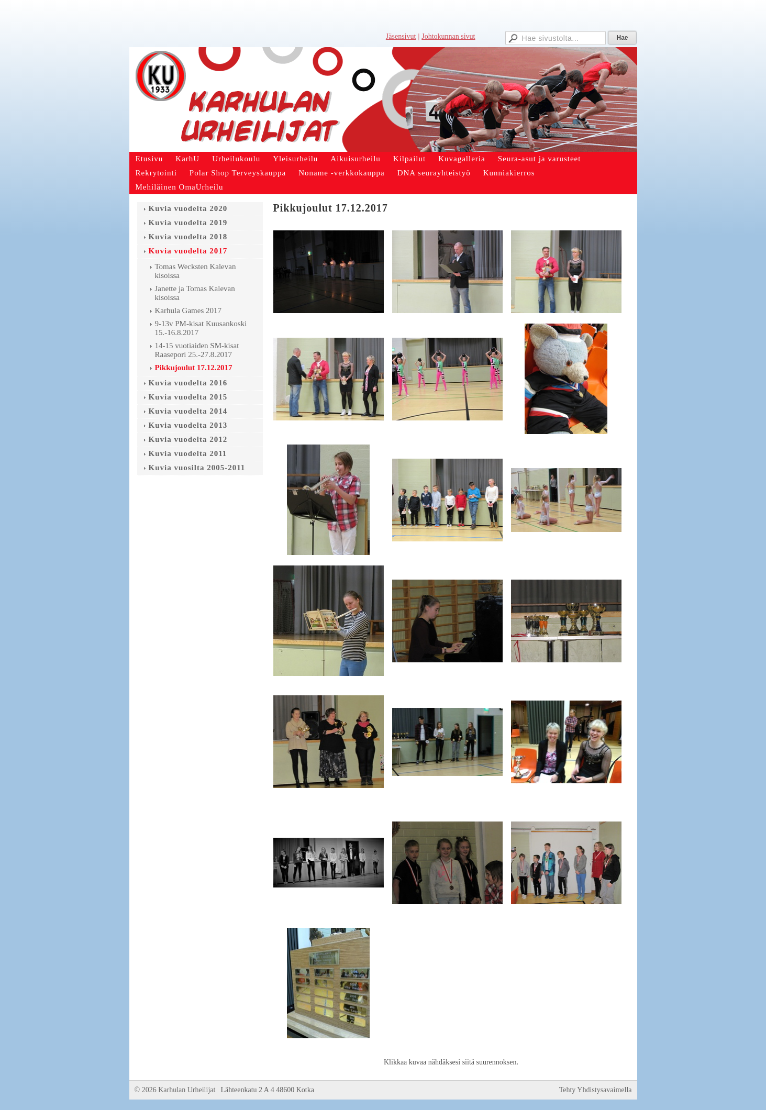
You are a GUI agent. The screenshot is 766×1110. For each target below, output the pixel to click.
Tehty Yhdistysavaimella (595, 1090)
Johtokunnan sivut (448, 36)
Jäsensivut (401, 36)
